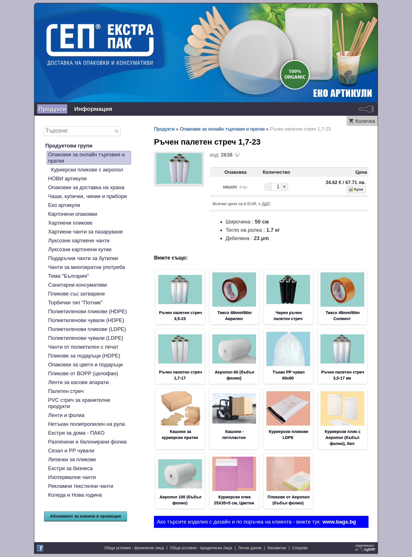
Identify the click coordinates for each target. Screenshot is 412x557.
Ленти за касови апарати (78, 382)
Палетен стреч (66, 391)
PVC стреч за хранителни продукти (79, 403)
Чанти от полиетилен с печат (83, 347)
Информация (93, 108)
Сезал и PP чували (71, 451)
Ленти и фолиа (66, 415)
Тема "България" (68, 276)
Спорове (300, 548)
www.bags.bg (339, 524)
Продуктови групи (68, 146)
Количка (365, 121)
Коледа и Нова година (75, 495)
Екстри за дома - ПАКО (76, 433)
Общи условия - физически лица (134, 548)
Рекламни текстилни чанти (80, 486)
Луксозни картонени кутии (79, 249)
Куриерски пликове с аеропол (87, 170)
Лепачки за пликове (72, 459)
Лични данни (249, 548)
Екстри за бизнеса (70, 468)
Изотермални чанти (72, 477)
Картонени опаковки (72, 214)
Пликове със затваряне (76, 294)
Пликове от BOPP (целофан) (83, 373)
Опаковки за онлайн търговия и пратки (86, 157)
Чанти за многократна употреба (86, 267)
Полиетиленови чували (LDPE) (85, 338)
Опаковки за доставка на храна (86, 187)
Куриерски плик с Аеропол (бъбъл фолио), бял (342, 439)
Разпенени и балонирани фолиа (87, 442)
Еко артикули (64, 205)
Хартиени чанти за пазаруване (85, 232)
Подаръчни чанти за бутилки (83, 258)
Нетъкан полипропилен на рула (86, 424)
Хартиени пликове (70, 223)
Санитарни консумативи (77, 285)
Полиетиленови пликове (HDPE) (87, 311)
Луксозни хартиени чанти (78, 240)
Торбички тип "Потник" (75, 303)
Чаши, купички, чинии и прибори (87, 196)
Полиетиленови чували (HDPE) (86, 320)
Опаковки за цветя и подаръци (85, 365)
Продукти (52, 108)
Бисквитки (277, 548)
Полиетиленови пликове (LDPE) (87, 329)
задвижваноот (365, 548)
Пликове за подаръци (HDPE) (84, 356)
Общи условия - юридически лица (201, 548)
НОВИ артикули (67, 178)
